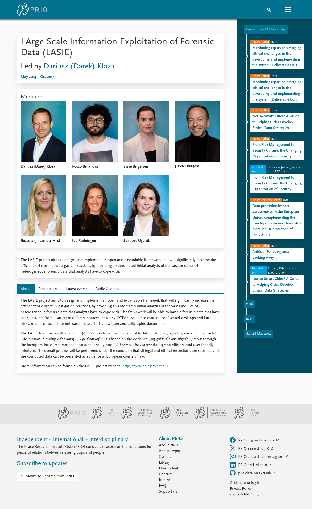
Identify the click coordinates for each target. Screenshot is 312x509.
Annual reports (171, 451)
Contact (165, 474)
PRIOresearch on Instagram (257, 456)
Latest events (77, 289)
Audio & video (107, 289)
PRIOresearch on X (250, 448)
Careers (165, 457)
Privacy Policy (240, 489)
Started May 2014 (258, 334)
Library (164, 463)
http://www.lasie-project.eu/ (145, 366)
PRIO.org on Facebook (252, 440)
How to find (168, 468)
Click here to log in (245, 483)
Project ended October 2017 (265, 29)
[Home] (32, 9)
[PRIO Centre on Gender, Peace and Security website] (135, 418)
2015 (249, 319)
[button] (288, 9)
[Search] (269, 9)
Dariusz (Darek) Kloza (79, 66)
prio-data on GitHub (251, 473)
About (26, 289)
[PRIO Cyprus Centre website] (101, 418)
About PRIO (168, 445)
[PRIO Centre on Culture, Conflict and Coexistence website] (208, 418)
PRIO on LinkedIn (249, 465)
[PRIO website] (69, 418)
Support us (168, 492)
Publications (48, 289)
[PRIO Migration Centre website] (244, 418)
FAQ (162, 486)
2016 (249, 304)
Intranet (165, 480)
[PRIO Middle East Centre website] (172, 418)
